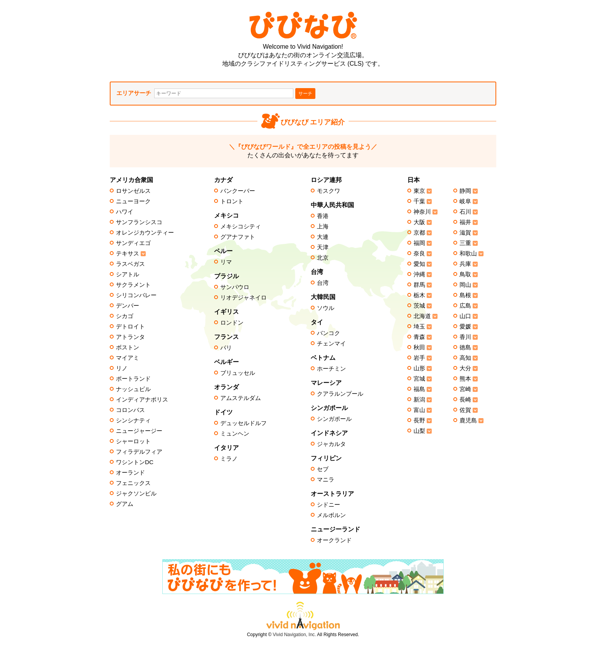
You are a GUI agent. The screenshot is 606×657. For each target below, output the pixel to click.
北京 (323, 258)
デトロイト (130, 326)
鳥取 (465, 274)
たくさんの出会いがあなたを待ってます (303, 150)
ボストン (127, 347)
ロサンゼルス (133, 191)
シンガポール (334, 419)
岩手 (419, 358)
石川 (465, 212)
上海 (323, 226)
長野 (419, 420)
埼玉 (419, 326)
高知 (465, 358)
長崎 (465, 400)
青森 (419, 337)
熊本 (465, 379)
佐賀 (465, 410)
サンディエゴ (133, 243)
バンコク (328, 333)
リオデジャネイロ (243, 297)
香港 (323, 216)
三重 (465, 243)
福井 (465, 222)
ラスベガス (130, 264)
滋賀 (465, 233)
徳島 (465, 347)
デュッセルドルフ (243, 423)
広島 (465, 306)
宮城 (419, 379)
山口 (465, 316)
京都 (419, 233)
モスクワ (328, 191)
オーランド (130, 473)
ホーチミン (331, 369)
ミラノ (229, 459)
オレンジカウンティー (145, 233)
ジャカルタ (331, 444)
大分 (465, 368)
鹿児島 (468, 420)
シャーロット (133, 441)
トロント (231, 201)
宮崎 (465, 389)
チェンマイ (331, 343)
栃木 (419, 295)
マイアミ (127, 358)
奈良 (419, 253)
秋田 (419, 347)
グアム (124, 504)
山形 (419, 368)
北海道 (422, 316)
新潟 (419, 400)
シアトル (127, 274)
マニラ (325, 480)
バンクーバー (237, 191)
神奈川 (422, 212)
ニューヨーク (133, 201)
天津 (323, 247)
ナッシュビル (133, 389)
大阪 (419, 222)
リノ (122, 368)
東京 (419, 191)
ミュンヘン (234, 434)
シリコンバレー (136, 295)
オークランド (334, 540)
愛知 (419, 264)
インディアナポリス (142, 400)
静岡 (465, 191)
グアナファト (237, 237)
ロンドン (231, 323)
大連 (323, 237)
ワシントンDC (134, 462)
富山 (419, 410)
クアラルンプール (340, 394)
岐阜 (465, 201)
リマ (226, 262)
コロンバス (130, 410)
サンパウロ (234, 287)
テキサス (127, 253)
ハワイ (124, 212)
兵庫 (465, 264)
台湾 (323, 283)
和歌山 (468, 253)
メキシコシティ (240, 226)
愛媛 (465, 326)
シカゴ (124, 316)
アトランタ (130, 337)
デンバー (127, 306)
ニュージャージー (139, 431)
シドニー (328, 505)
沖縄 (419, 274)
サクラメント (133, 285)
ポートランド (133, 379)
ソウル (325, 308)
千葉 (419, 201)
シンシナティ (133, 420)
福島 (419, 389)
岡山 (465, 285)
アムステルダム (240, 398)
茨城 (419, 306)
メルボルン (331, 515)
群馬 (419, 285)
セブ (323, 469)
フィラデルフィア (139, 452)
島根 (465, 295)
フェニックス (133, 483)
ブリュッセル (237, 373)
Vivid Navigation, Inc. (294, 634)
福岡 (419, 243)
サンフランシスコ (139, 222)
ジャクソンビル (136, 493)
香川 (465, 337)
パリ (226, 348)
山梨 (419, 431)
